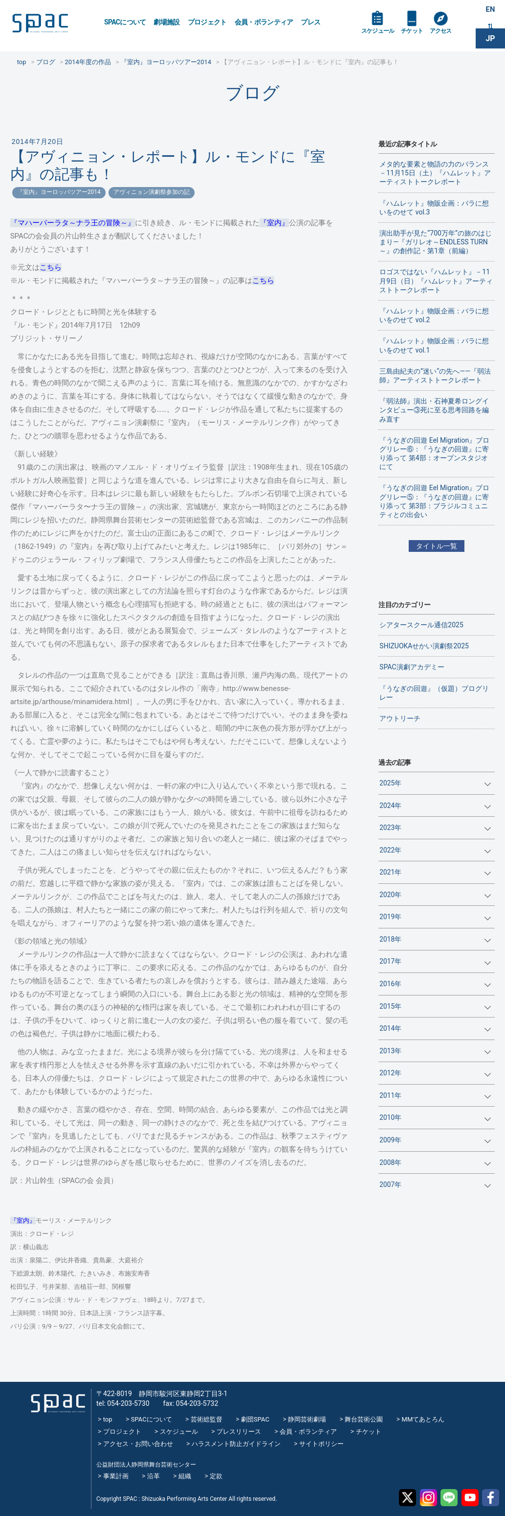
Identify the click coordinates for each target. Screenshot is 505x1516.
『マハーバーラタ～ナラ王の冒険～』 (72, 222)
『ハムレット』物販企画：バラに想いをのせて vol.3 (434, 207)
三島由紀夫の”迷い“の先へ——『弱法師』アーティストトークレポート (435, 375)
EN (490, 10)
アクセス (450, 35)
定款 (216, 1476)
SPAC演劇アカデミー (411, 667)
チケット (419, 35)
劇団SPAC (255, 1419)
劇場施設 (166, 22)
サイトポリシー (321, 1443)
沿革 (153, 1476)
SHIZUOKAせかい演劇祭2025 (424, 646)
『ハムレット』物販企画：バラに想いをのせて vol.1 (434, 345)
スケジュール (380, 35)
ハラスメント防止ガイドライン (236, 1443)
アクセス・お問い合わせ (138, 1443)
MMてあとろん (423, 1419)
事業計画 (116, 1476)
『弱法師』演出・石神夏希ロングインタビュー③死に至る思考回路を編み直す (434, 410)
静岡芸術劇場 (307, 1419)
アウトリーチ (399, 718)
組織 (184, 1476)
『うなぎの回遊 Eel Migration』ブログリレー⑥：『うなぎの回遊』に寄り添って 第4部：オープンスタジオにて (434, 453)
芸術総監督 (206, 1419)
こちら (51, 267)
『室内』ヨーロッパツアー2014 (59, 192)
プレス (310, 22)
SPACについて (125, 22)
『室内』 (274, 222)
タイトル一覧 (436, 546)
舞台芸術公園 (364, 1419)
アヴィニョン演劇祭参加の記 (151, 192)
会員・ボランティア (264, 22)
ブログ (252, 93)
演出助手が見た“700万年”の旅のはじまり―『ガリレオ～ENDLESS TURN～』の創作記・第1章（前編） (435, 242)
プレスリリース (239, 1431)
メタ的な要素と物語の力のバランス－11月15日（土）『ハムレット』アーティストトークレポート (434, 173)
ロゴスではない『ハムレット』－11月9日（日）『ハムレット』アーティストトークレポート (436, 280)
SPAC (51, 24)
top (107, 1419)
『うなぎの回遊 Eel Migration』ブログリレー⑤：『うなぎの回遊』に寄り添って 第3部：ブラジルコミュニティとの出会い (434, 501)
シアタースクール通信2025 (421, 625)
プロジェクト (207, 22)
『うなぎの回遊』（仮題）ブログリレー (434, 693)
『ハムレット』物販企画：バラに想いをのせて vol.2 (434, 315)
